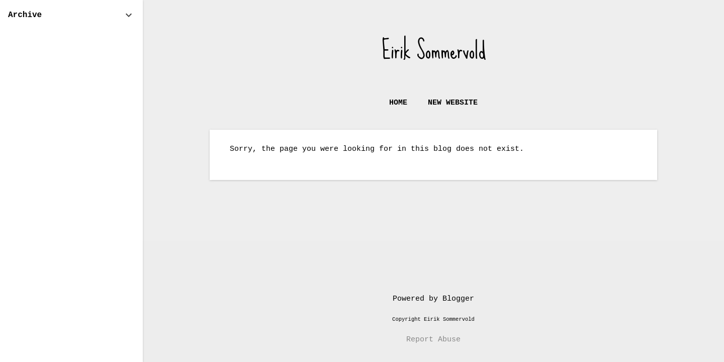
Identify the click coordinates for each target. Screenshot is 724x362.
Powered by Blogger (433, 299)
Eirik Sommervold (434, 50)
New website (453, 103)
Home (398, 103)
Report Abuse (433, 339)
